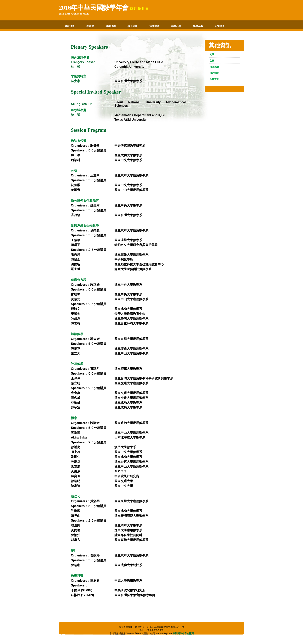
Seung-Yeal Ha (81, 104)
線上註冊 (133, 26)
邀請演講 (111, 26)
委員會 (90, 26)
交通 (212, 54)
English (219, 25)
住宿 (212, 60)
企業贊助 (214, 79)
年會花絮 (198, 26)
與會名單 (176, 26)
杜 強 (75, 66)
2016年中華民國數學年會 (93, 7)
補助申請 (154, 26)
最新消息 (70, 26)
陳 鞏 (75, 115)
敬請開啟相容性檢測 (183, 633)
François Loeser (83, 62)
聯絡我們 (214, 73)
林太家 (75, 81)
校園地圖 (214, 66)
